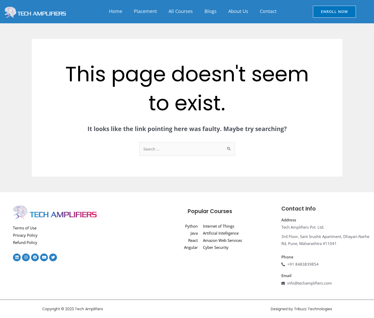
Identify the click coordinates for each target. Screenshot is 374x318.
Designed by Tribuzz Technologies (301, 309)
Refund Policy (25, 242)
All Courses (180, 11)
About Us (238, 11)
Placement (145, 11)
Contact (268, 11)
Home (115, 11)
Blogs (210, 11)
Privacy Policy (25, 235)
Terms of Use (24, 227)
